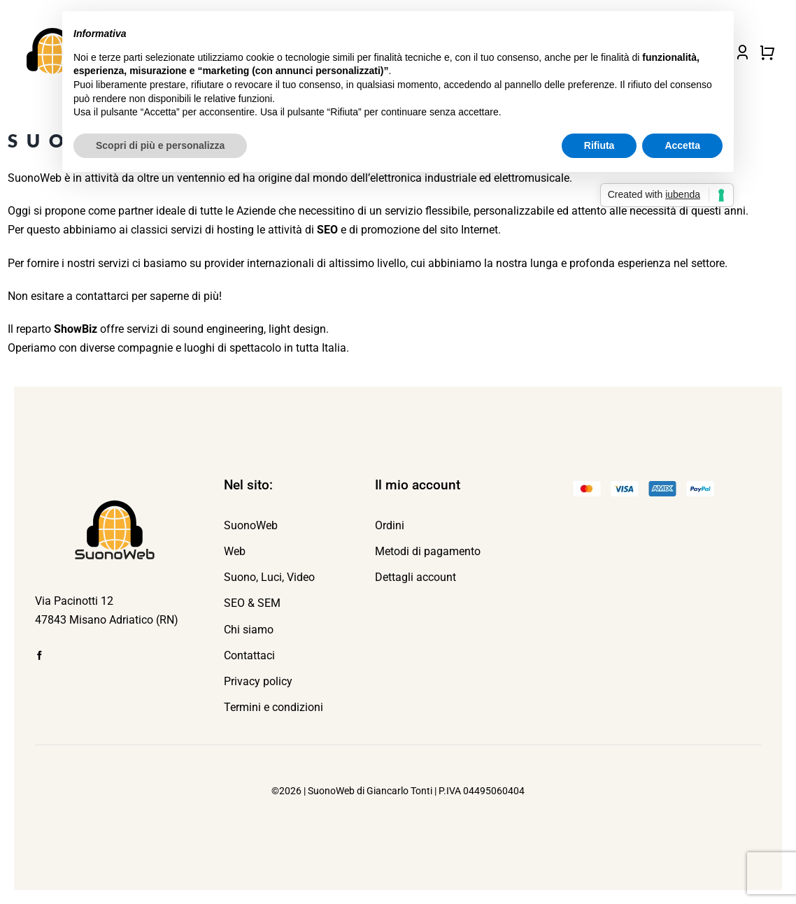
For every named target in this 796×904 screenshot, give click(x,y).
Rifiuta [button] (599, 145)
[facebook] (39, 655)
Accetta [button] (682, 145)
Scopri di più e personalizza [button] (160, 145)
